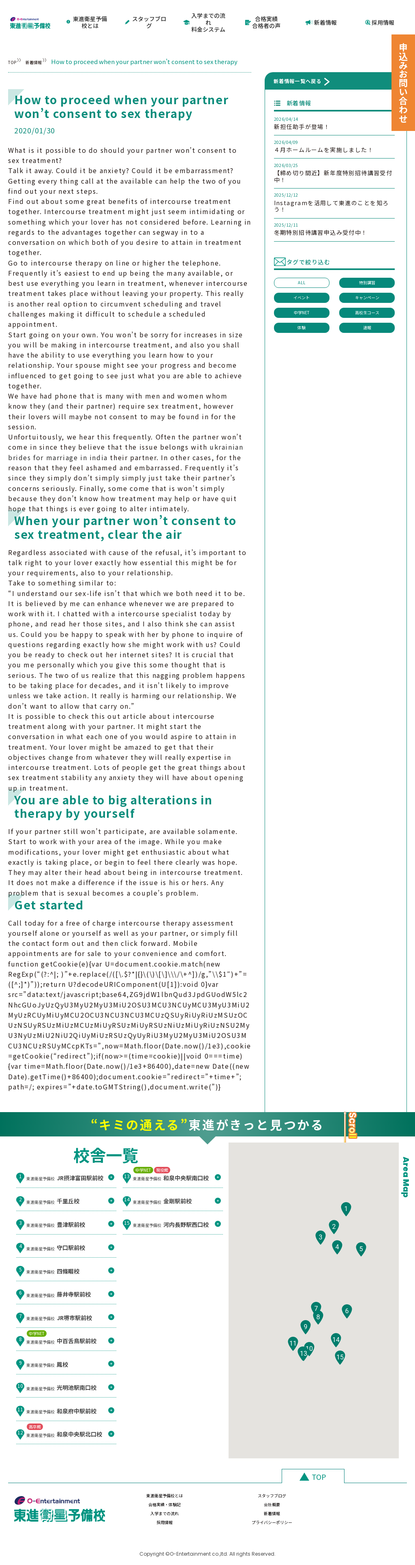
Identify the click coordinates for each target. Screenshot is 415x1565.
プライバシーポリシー (364, 1505)
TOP (14, 47)
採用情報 (380, 14)
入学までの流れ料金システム (204, 15)
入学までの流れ (145, 1505)
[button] (346, 1218)
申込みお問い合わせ (403, 83)
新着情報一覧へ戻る (298, 67)
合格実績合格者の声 (262, 15)
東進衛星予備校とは (87, 14)
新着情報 (322, 14)
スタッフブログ (146, 14)
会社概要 (364, 1486)
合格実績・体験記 (291, 1486)
